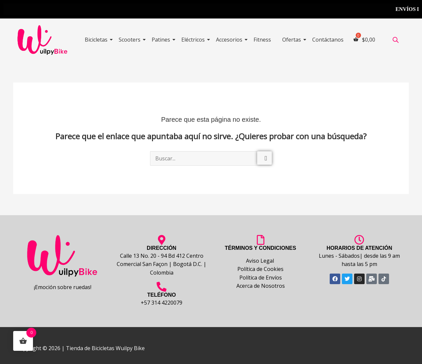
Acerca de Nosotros (260, 285)
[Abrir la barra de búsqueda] (395, 40)
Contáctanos (328, 39)
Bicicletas (97, 39)
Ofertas (292, 39)
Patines (162, 39)
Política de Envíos (260, 277)
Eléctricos (194, 39)
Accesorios (230, 39)
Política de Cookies (260, 269)
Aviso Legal (260, 260)
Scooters (131, 39)
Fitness (262, 39)
